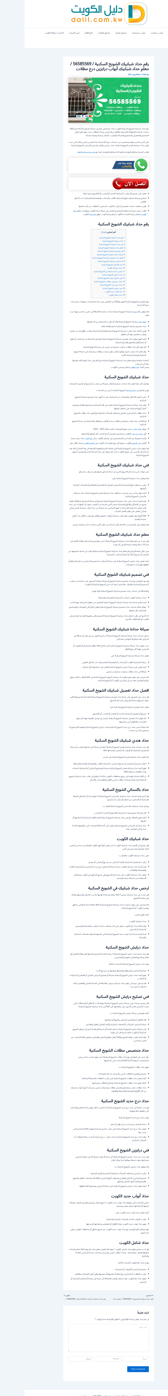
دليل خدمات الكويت (85, 1389)
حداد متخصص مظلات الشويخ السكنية (85, 271)
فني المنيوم (111, 433)
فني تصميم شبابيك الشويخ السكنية (87, 241)
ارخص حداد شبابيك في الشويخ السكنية (85, 261)
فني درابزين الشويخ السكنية (89, 278)
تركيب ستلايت (132, 33)
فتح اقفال (68, 33)
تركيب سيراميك (114, 33)
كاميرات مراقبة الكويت (35, 33)
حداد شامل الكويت (93, 285)
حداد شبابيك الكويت (92, 258)
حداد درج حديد (112, 423)
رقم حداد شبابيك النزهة (60, 142)
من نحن (64, 1389)
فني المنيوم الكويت (64, 433)
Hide (79, 222)
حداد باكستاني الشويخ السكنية (89, 254)
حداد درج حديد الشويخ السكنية (88, 275)
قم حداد (67, 204)
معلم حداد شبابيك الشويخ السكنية (87, 237)
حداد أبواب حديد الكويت (91, 281)
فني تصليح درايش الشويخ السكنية (87, 268)
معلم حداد (117, 311)
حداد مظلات (110, 357)
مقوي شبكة (17, 33)
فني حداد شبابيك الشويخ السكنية (88, 234)
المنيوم (153, 33)
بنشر (144, 33)
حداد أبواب (63, 428)
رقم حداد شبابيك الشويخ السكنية (88, 227)
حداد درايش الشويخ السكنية (89, 264)
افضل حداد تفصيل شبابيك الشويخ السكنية (84, 248)
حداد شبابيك (106, 380)
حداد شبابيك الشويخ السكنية (90, 231)
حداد (110, 301)
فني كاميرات (54, 33)
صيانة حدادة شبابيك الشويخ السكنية (87, 244)
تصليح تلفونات (82, 33)
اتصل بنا (55, 1389)
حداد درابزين (112, 419)
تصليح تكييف (98, 33)
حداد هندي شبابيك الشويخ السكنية (87, 251)
